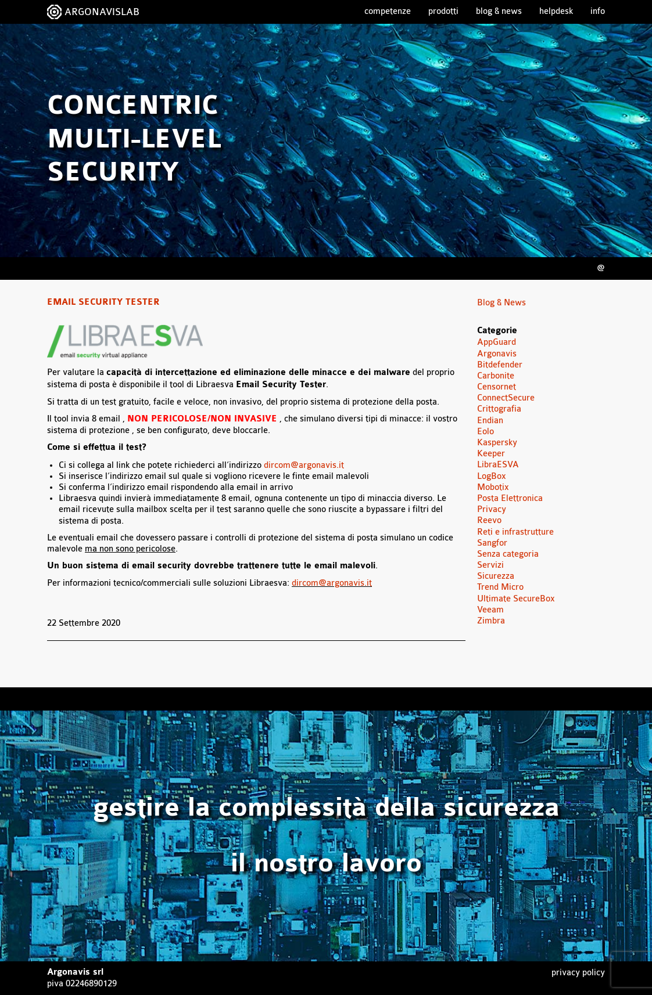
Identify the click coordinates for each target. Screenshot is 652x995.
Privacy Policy (578, 973)
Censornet (496, 387)
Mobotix (493, 487)
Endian (490, 421)
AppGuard (496, 342)
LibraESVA (498, 465)
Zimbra (491, 621)
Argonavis (497, 354)
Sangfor (492, 543)
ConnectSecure (506, 398)
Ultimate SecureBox (516, 599)
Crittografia (499, 409)
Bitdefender (499, 365)
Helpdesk (556, 11)
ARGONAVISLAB (102, 11)
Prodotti (443, 11)
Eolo (485, 432)
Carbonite (495, 376)
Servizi (490, 565)
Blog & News (499, 11)
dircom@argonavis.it (304, 465)
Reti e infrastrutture (515, 532)
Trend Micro (500, 587)
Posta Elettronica (510, 498)
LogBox (491, 476)
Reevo (489, 520)
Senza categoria (508, 554)
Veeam (490, 610)
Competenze (387, 11)
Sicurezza (495, 576)
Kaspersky (497, 443)
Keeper (491, 454)
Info (597, 11)
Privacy (491, 509)
